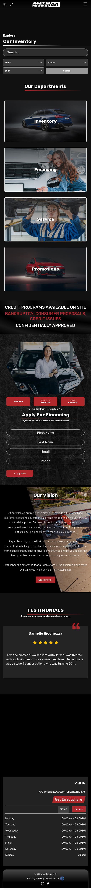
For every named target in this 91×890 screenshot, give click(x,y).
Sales (63, 809)
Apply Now (20, 473)
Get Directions (69, 799)
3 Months (45, 401)
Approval (72, 401)
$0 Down (18, 401)
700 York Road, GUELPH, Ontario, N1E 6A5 (62, 791)
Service (79, 809)
